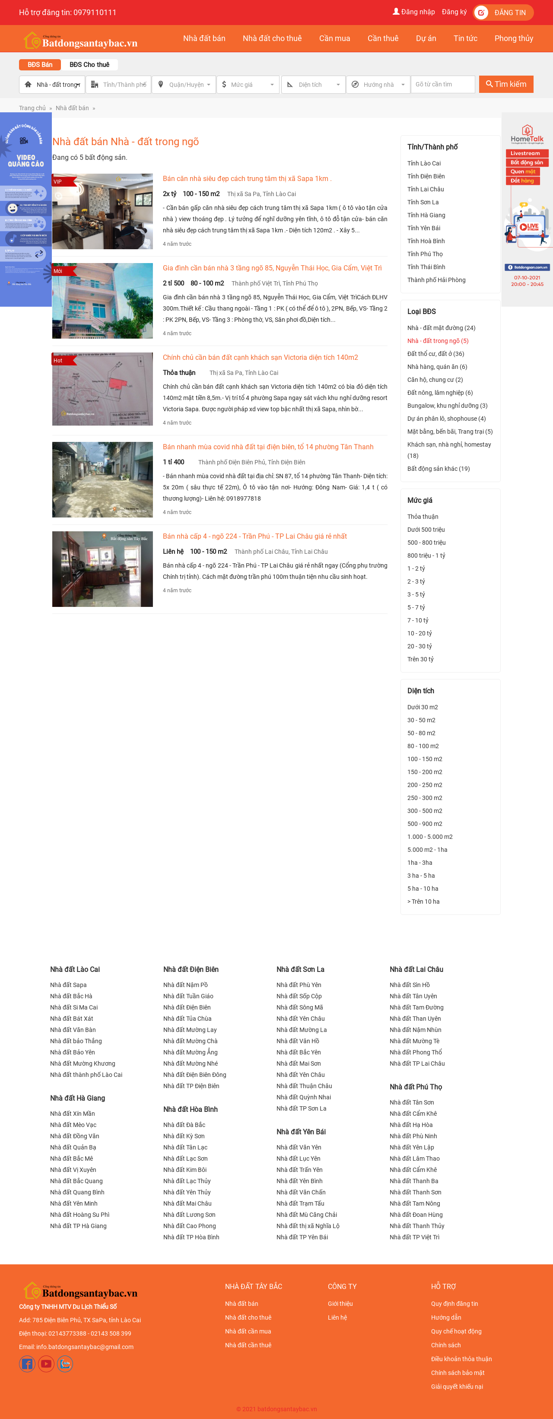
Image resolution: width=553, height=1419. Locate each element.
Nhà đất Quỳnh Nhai (303, 1097)
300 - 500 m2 (424, 810)
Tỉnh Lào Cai (424, 163)
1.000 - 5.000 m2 (430, 836)
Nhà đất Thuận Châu (304, 1086)
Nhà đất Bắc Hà (71, 996)
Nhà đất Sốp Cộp (299, 996)
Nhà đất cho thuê (248, 1317)
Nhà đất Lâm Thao (415, 1158)
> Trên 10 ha (423, 901)
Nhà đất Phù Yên (298, 984)
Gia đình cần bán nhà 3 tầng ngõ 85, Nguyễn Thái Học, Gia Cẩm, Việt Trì (272, 268)
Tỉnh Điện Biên (426, 176)
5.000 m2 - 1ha (427, 849)
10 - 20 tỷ (419, 633)
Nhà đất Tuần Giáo (188, 996)
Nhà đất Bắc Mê (71, 1158)
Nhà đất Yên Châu (300, 1018)
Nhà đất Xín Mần (72, 1113)
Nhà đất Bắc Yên (298, 1052)
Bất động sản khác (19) (438, 468)
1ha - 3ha (419, 862)
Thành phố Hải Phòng (436, 279)
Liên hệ (337, 1317)
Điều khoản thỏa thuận (461, 1359)
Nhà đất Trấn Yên (299, 1169)
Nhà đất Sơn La (300, 969)
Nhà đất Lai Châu (416, 969)
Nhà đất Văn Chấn (301, 1192)
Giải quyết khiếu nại (457, 1386)
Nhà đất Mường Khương (82, 1063)
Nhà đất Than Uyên (415, 1018)
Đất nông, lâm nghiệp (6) (440, 392)
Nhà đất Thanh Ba (414, 1181)
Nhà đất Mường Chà (190, 1041)
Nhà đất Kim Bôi (185, 1169)
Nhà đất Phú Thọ (416, 1087)
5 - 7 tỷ (416, 607)
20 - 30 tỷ (419, 646)
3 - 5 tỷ (416, 594)
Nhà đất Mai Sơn (298, 1063)
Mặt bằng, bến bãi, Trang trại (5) (450, 431)
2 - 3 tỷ (416, 581)
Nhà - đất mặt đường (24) (441, 327)
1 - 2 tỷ (416, 568)
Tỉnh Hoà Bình (426, 241)
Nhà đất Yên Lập (412, 1147)
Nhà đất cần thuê (248, 1345)
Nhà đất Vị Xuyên (73, 1169)
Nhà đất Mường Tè (414, 1041)
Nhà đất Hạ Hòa (411, 1124)
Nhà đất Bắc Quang (76, 1181)
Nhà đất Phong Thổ (416, 1052)
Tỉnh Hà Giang (426, 215)
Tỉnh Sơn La (423, 202)
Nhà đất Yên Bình (299, 1181)
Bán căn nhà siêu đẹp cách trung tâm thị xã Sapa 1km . (247, 179)
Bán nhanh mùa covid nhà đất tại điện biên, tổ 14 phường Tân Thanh (268, 447)
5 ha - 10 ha (423, 888)
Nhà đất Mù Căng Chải (306, 1214)
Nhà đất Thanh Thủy (417, 1225)
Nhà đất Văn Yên (298, 1147)
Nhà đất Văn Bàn (73, 1029)
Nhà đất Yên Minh (74, 1203)
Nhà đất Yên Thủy (187, 1192)
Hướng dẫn (446, 1317)
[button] (253, 85)
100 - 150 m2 (424, 759)
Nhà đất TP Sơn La (301, 1108)
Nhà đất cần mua (248, 1331)
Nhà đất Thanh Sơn (416, 1192)
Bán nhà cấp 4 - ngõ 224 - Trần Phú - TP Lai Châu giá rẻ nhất (255, 536)
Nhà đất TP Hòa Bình (191, 1237)
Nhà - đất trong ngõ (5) (438, 340)
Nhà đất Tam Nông (415, 1203)
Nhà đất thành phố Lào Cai (86, 1074)
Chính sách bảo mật (458, 1372)
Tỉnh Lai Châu (425, 189)
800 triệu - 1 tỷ (426, 555)
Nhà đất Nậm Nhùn (416, 1029)
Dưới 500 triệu (426, 529)
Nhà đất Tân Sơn (412, 1102)
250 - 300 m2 (424, 797)
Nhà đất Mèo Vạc (73, 1124)
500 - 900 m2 (424, 823)
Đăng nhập (414, 12)
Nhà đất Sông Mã (299, 1007)
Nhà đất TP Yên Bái (302, 1237)
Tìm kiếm (506, 84)
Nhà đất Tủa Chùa (187, 1018)
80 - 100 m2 (423, 746)
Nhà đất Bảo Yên (72, 1052)
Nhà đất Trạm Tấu (300, 1203)
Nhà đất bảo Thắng (76, 1041)
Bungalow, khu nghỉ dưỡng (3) (447, 405)
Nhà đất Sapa (68, 984)
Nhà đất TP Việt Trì (414, 1237)
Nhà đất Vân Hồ (297, 1041)
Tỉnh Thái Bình (426, 266)
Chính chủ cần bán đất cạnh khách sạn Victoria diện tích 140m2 (260, 357)
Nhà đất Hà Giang (77, 1098)
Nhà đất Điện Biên (191, 969)
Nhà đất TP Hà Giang (78, 1225)
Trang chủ (32, 108)
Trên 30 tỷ (420, 659)
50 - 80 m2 (421, 733)
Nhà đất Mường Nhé (190, 1063)
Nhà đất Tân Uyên (413, 996)
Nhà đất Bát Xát (71, 1018)
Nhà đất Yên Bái (301, 1132)
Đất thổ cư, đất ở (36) (435, 353)
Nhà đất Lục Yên (298, 1158)
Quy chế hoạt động (456, 1331)
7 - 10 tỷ (418, 620)
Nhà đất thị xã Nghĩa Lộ (308, 1225)
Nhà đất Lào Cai (75, 969)
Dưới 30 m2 (422, 707)
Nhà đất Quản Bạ (73, 1147)
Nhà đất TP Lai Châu (417, 1063)
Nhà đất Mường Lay (190, 1029)
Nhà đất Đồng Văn (74, 1136)
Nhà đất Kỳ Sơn (184, 1136)
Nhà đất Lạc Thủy (187, 1181)
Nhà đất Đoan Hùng (416, 1214)
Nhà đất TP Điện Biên (191, 1086)
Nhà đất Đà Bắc (184, 1124)
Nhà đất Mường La (301, 1029)
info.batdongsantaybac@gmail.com (84, 1346)
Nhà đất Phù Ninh (413, 1136)
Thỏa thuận (423, 516)
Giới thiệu (340, 1303)
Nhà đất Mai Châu (187, 1203)
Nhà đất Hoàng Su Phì (79, 1214)
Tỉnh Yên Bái (423, 228)
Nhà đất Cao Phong (189, 1225)
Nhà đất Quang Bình (77, 1192)
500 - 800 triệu (426, 542)
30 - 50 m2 (421, 720)
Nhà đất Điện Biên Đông (194, 1074)
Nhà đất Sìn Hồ (410, 984)
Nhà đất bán (72, 108)
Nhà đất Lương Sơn (189, 1214)
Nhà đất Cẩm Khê (413, 1113)
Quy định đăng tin (454, 1303)
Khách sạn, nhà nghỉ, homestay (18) (449, 450)
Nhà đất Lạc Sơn (185, 1158)
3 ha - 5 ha (421, 875)
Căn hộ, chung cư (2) (435, 379)
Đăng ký (454, 12)
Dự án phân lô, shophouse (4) (446, 418)
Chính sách (446, 1345)
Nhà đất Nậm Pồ (185, 984)
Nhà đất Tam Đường (417, 1007)
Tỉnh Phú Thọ (425, 254)
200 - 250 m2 (424, 784)
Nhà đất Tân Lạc (185, 1147)
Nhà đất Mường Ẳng (190, 1052)
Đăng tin (500, 12)
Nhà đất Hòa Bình (190, 1109)
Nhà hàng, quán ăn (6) (437, 366)
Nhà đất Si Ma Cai (74, 1007)
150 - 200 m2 (424, 771)
